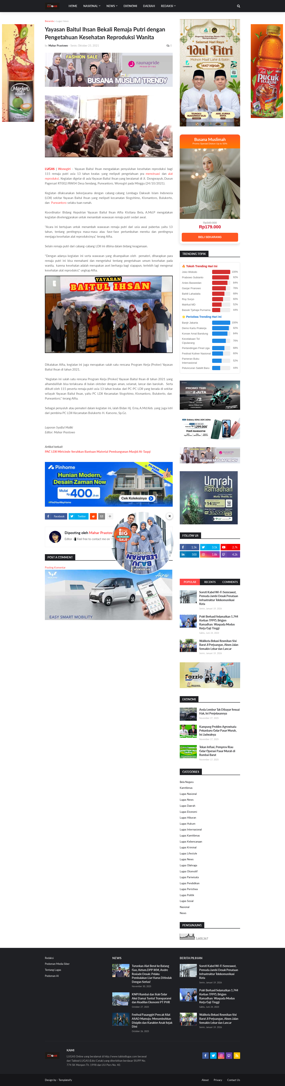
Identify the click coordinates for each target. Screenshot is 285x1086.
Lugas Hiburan (188, 817)
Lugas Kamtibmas (190, 835)
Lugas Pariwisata (189, 877)
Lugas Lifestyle (188, 853)
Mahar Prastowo (102, 532)
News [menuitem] (110, 6)
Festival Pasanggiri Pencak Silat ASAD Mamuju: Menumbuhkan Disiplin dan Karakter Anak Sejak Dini (152, 1020)
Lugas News (62, 21)
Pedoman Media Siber (57, 963)
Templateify (65, 1080)
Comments (230, 582)
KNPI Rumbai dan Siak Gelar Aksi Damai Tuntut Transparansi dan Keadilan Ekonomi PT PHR (151, 998)
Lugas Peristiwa (189, 889)
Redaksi (49, 958)
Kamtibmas (186, 787)
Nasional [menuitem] (90, 6)
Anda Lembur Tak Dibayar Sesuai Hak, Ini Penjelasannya (219, 711)
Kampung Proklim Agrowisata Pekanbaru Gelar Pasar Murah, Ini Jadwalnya (217, 730)
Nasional (184, 907)
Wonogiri (64, 169)
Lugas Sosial (186, 901)
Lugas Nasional (188, 793)
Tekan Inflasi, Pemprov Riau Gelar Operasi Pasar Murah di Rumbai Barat (217, 751)
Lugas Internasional (191, 829)
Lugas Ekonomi (188, 811)
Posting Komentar (55, 567)
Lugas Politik (187, 895)
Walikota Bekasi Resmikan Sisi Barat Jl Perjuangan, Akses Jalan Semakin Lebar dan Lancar (218, 644)
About (205, 1080)
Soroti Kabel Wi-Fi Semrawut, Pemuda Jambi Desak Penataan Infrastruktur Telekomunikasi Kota (218, 598)
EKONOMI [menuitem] (130, 6)
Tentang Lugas (53, 969)
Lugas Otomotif (189, 871)
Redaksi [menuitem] (167, 6)
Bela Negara (186, 782)
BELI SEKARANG (210, 237)
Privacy (218, 1080)
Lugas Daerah (187, 805)
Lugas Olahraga (188, 865)
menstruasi (153, 173)
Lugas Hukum (187, 823)
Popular (190, 582)
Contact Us (233, 1080)
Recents (210, 582)
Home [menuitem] (73, 6)
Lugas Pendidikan (189, 883)
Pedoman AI (52, 975)
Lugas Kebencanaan (191, 841)
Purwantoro (59, 202)
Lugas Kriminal (188, 847)
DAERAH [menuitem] (149, 6)
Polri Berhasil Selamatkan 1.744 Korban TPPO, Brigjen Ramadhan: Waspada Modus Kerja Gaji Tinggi (218, 622)
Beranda (49, 21)
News (183, 913)
